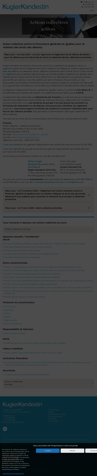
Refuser (72, 450)
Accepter (48, 450)
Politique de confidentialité (13, 474)
